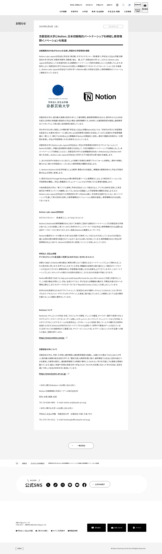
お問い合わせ (118, 528)
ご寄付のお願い (42, 530)
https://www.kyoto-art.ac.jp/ (52, 373)
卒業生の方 (91, 5)
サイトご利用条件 (59, 530)
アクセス (138, 528)
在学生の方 (81, 5)
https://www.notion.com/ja (51, 337)
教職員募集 (73, 530)
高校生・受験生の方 (68, 5)
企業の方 (101, 5)
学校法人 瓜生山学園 (25, 530)
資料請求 (143, 9)
